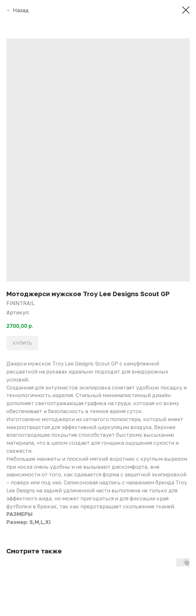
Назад (21, 10)
